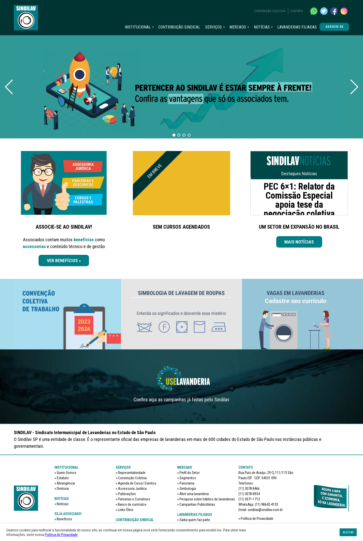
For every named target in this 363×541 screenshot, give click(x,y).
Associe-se (334, 26)
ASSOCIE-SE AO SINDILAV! (64, 227)
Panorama (186, 483)
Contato (296, 11)
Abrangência (66, 483)
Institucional (138, 27)
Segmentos (187, 478)
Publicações (127, 494)
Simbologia (187, 489)
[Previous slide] (9, 87)
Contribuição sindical (179, 27)
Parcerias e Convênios (134, 499)
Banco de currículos (132, 504)
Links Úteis (125, 510)
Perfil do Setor (189, 473)
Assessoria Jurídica (132, 489)
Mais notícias (299, 242)
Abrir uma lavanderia (194, 494)
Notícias (262, 27)
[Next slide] (354, 87)
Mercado (237, 27)
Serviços (213, 27)
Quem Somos (66, 473)
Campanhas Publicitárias (197, 504)
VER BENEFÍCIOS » (64, 260)
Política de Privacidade (257, 519)
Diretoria (63, 489)
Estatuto (63, 478)
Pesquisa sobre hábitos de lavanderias (207, 499)
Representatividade (131, 473)
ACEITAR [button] (348, 532)
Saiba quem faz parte (194, 520)
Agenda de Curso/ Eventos (137, 483)
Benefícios (64, 519)
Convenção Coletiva (269, 11)
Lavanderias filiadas (297, 27)
